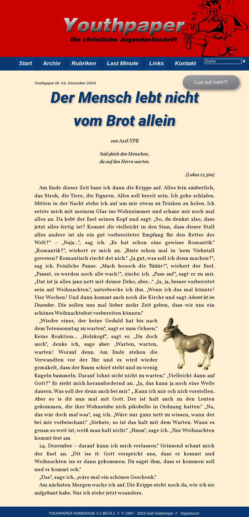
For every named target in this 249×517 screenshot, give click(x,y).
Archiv (52, 62)
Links (155, 62)
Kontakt (184, 62)
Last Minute (121, 62)
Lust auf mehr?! (210, 79)
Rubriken (84, 62)
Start (26, 62)
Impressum (190, 510)
